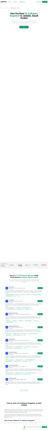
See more (6, 293)
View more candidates (24, 390)
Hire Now (40, 288)
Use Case (15, 1)
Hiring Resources (22, 1)
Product (10, 1)
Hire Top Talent (24, 27)
